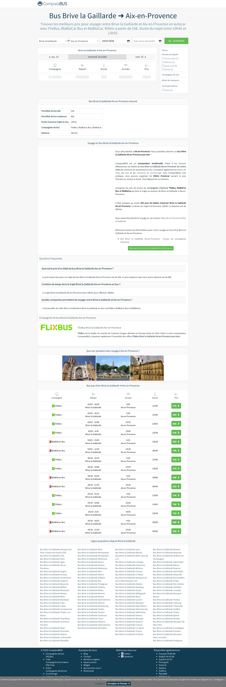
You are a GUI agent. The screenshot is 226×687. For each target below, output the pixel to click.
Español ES (164, 659)
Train (48, 659)
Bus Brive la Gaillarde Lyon (127, 549)
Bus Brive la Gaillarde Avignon (54, 580)
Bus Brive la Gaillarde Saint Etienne (94, 599)
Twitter (127, 653)
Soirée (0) (168, 69)
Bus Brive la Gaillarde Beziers (53, 593)
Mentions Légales (91, 659)
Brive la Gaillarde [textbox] (48, 41)
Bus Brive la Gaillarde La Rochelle (55, 637)
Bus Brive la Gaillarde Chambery (55, 618)
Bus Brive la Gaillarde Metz (90, 549)
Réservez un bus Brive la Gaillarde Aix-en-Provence (150, 248)
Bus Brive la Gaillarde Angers (53, 571)
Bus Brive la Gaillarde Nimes (91, 574)
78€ (176, 504)
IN (167, 656)
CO (171, 659)
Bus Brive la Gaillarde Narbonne (92, 568)
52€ (176, 459)
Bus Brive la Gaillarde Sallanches (130, 612)
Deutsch (163, 665)
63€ (176, 432)
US (170, 656)
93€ (176, 495)
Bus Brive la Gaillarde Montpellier (93, 555)
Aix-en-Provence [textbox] (79, 41)
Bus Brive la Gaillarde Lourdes (167, 590)
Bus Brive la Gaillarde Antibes (166, 609)
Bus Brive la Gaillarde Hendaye (129, 587)
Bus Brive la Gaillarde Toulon (91, 612)
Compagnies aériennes (56, 670)
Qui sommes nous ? (92, 668)
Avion (48, 668)
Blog (85, 653)
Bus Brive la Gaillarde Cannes (129, 571)
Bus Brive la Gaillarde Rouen (91, 596)
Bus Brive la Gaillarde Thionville (168, 606)
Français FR (164, 653)
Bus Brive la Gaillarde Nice (90, 571)
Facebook (128, 656)
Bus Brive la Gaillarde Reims (91, 590)
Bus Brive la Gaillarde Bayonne (54, 584)
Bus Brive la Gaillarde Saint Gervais (131, 609)
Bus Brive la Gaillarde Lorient (128, 599)
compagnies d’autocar (157, 187)
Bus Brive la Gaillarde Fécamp (167, 631)
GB (173, 656)
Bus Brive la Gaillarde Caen (52, 602)
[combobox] (53, 41)
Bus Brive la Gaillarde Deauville (167, 574)
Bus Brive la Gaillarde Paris (52, 558)
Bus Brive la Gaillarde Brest (127, 596)
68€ (176, 522)
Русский (163, 673)
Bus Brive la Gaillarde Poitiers (91, 587)
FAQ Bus (49, 656)
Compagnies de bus (55, 653)
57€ (176, 405)
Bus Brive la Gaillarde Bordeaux (54, 599)
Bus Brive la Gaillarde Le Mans (129, 574)
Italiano (162, 668)
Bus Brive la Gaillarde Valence (91, 621)
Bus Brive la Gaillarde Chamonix (130, 565)
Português (164, 662)
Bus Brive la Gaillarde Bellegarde (130, 593)
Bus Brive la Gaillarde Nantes (91, 565)
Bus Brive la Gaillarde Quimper (129, 602)
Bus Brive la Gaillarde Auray (128, 590)
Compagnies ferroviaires (57, 662)
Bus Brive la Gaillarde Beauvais (167, 552)
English (162, 656)
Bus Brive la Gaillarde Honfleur (167, 587)
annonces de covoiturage (149, 172)
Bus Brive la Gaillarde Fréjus (166, 580)
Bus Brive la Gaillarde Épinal (166, 615)
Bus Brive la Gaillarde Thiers (166, 612)
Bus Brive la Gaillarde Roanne (166, 568)
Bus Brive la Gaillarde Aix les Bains (169, 577)
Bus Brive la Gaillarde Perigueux (168, 640)
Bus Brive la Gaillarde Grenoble (54, 631)
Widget (86, 665)
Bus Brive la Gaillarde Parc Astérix (168, 584)
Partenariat (88, 670)
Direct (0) (168, 90)
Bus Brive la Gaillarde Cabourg (167, 602)
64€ (176, 414)
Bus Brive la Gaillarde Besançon (54, 590)
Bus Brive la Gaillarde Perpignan (93, 584)
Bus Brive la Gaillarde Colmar (129, 624)
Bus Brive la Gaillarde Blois (52, 596)
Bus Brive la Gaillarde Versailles (92, 628)
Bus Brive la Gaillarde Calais (53, 606)
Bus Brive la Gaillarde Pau (89, 580)
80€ (176, 423)
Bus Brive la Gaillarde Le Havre (129, 628)
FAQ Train (50, 665)
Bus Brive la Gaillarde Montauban (93, 552)
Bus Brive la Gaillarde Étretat (166, 618)
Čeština (162, 670)
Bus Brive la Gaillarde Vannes (128, 615)
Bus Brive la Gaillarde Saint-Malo (168, 571)
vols (127, 172)
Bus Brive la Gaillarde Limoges (129, 562)
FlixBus (81, 333)
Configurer (100, 683)
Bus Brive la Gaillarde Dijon (52, 628)
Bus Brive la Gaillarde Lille (52, 555)
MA (174, 653)
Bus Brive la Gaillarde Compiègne (168, 628)
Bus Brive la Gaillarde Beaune (166, 549)
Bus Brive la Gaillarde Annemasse (55, 577)
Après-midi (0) (170, 65)
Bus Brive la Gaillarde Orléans (91, 577)
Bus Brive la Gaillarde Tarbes (91, 609)
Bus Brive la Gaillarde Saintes (91, 602)
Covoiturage (51, 673)
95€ (176, 531)
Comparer (176, 40)
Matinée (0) (169, 62)
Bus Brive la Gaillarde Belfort (53, 587)
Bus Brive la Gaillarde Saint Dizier (168, 562)
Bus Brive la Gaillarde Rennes (91, 593)
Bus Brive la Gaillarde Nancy (91, 562)
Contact (87, 656)
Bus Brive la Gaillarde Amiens (129, 584)
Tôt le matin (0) (171, 58)
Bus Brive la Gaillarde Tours (90, 618)
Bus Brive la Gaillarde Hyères (53, 634)
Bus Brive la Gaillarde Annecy (53, 574)
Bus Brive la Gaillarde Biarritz (128, 552)
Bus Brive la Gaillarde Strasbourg (93, 606)
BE (171, 653)
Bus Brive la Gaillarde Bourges (129, 618)
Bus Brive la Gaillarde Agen (52, 562)
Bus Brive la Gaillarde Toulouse (92, 615)
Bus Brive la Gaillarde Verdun (166, 599)
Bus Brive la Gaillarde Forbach (129, 634)
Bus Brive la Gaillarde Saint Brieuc (131, 606)
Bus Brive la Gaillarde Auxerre (129, 621)
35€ (176, 486)
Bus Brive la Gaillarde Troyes (128, 631)
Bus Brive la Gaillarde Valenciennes (94, 624)
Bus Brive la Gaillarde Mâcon (166, 565)
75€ (176, 450)
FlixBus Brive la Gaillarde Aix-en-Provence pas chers (156, 336)
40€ (176, 477)
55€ (176, 441)
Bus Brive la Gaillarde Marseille (54, 640)
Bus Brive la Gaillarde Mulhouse (92, 558)
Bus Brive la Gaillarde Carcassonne (56, 609)
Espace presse (90, 662)
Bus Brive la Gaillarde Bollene (129, 568)
